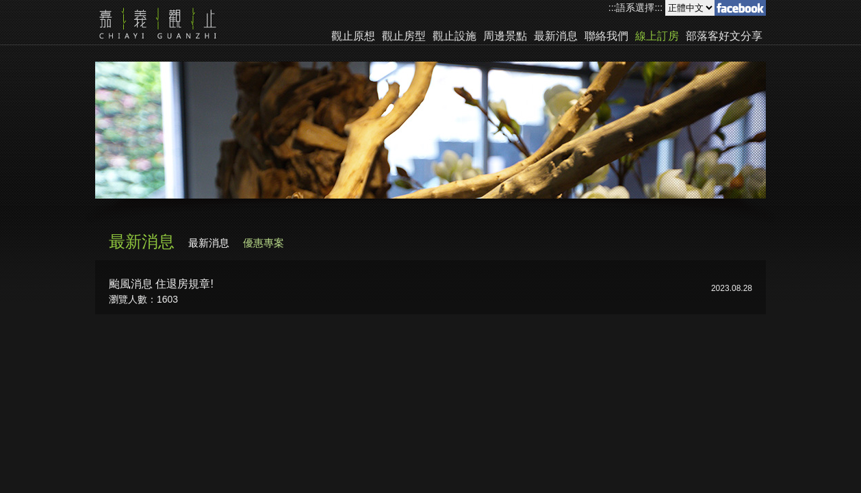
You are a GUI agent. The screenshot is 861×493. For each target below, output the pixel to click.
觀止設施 (454, 36)
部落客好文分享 (724, 36)
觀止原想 (353, 36)
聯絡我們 (606, 36)
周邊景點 (505, 36)
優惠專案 (263, 243)
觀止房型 (404, 36)
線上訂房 (657, 36)
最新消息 (556, 36)
